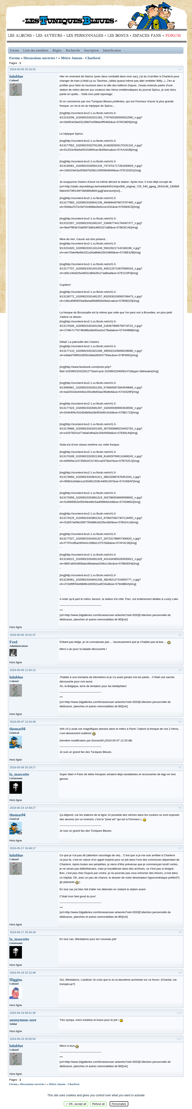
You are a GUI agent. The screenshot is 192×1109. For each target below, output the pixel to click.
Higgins (15, 980)
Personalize (119, 1103)
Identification (112, 50)
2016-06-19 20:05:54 (23, 1038)
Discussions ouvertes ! (40, 58)
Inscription (91, 50)
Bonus (117, 35)
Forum (172, 35)
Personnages (85, 35)
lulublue (16, 76)
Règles (57, 50)
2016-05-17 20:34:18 (23, 932)
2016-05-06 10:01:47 (23, 634)
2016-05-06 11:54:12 (23, 670)
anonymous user (23, 1020)
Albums (21, 35)
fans (146, 35)
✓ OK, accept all (76, 1103)
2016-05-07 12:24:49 (23, 721)
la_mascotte (19, 774)
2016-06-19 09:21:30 (23, 1012)
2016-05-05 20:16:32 (23, 69)
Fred (13, 642)
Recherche (73, 50)
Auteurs (50, 35)
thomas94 (17, 729)
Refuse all (98, 1103)
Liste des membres (35, 50)
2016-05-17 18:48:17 (23, 848)
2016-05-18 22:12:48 (23, 972)
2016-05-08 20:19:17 (23, 767)
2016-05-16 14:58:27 (23, 807)
